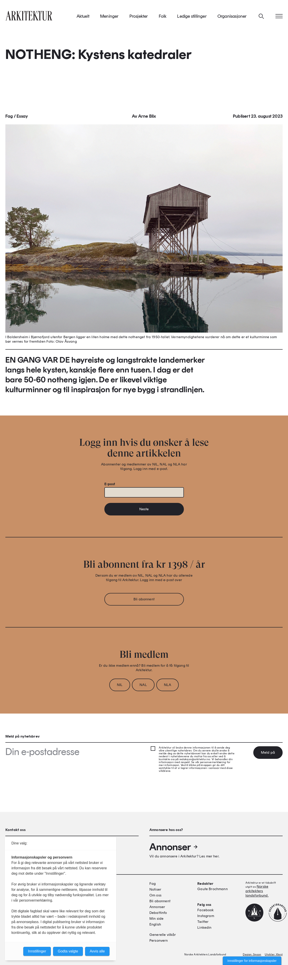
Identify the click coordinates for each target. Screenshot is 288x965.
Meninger (109, 17)
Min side (156, 918)
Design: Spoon (252, 954)
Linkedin (204, 927)
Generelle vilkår (162, 935)
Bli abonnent (144, 601)
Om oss (155, 895)
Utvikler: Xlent (274, 954)
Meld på (268, 752)
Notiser (155, 889)
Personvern (158, 940)
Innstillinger (37, 951)
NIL (120, 687)
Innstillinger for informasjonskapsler (252, 961)
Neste (144, 511)
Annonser (173, 847)
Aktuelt (83, 17)
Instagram (205, 916)
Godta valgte (68, 951)
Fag (9, 118)
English (155, 924)
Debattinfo (158, 913)
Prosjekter (138, 17)
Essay (22, 118)
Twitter (202, 922)
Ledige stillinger (191, 17)
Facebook (205, 910)
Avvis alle (97, 951)
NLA (167, 687)
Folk (163, 17)
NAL (143, 687)
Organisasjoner (232, 17)
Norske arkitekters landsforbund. (257, 891)
